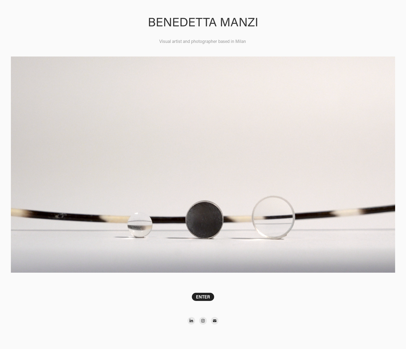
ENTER (203, 297)
